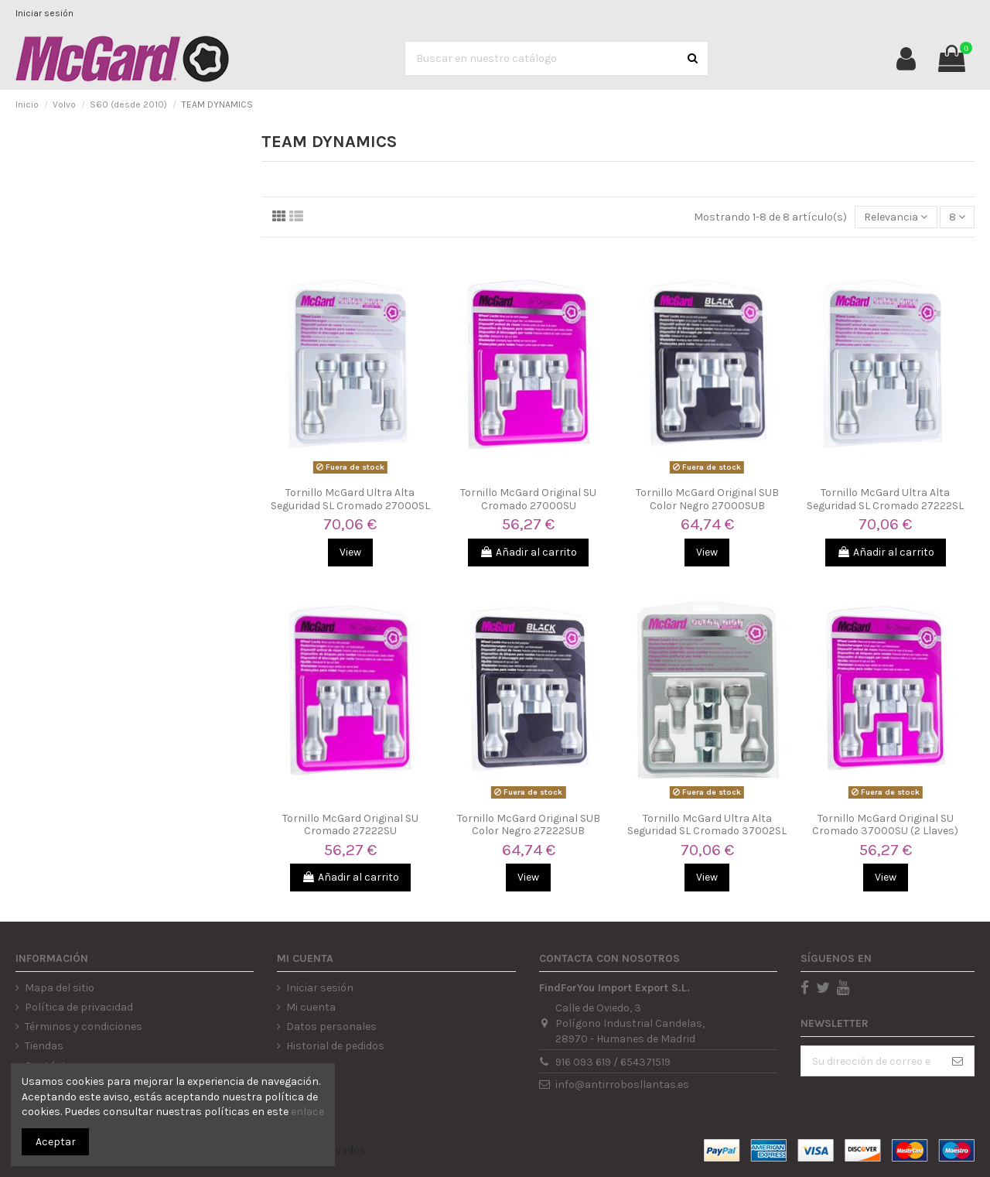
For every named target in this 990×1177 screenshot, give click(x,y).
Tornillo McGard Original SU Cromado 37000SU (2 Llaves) (885, 825)
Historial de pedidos (335, 1045)
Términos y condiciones (83, 1026)
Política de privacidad (79, 1007)
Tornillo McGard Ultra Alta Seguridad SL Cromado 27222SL (885, 499)
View (350, 552)
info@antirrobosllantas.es (622, 1084)
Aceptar (56, 1141)
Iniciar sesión (44, 13)
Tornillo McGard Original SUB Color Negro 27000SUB (707, 499)
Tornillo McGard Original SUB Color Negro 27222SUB (528, 825)
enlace (307, 1111)
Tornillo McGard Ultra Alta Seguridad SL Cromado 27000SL (350, 499)
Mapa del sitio (59, 987)
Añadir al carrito (528, 552)
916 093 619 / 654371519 (613, 1062)
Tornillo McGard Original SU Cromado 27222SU (350, 825)
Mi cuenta (311, 1007)
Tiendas (44, 1045)
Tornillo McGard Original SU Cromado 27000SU (528, 499)
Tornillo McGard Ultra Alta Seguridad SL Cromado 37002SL (707, 825)
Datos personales (331, 1026)
